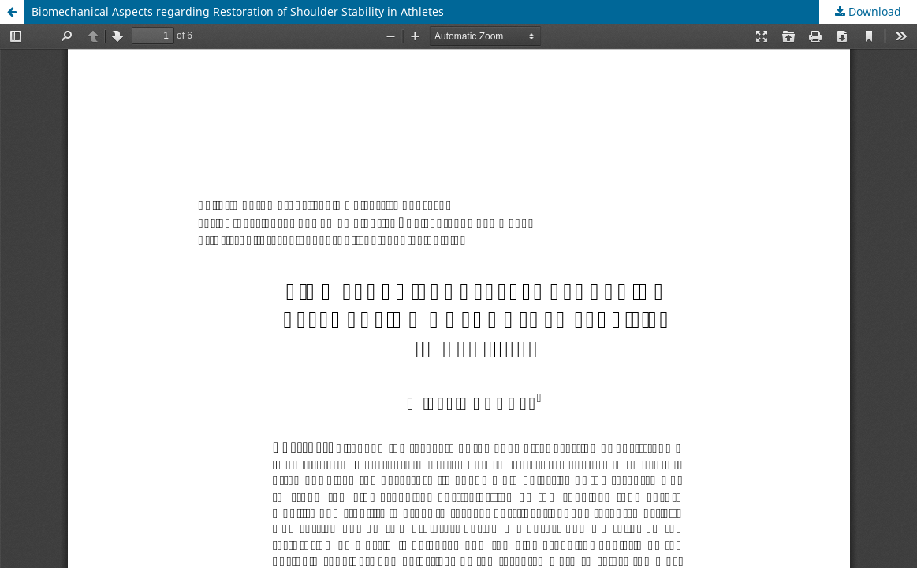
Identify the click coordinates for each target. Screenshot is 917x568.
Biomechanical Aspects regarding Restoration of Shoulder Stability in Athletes (238, 11)
